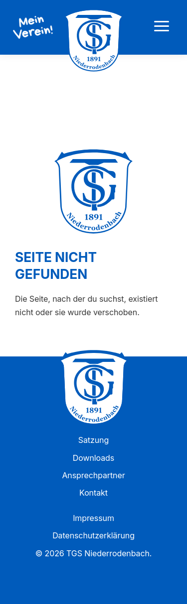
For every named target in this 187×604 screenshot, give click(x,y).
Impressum (93, 518)
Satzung (93, 440)
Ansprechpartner (93, 475)
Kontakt (93, 493)
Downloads (93, 458)
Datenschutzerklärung (93, 535)
